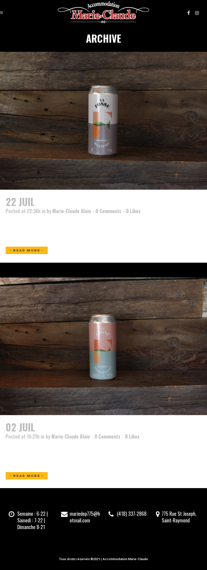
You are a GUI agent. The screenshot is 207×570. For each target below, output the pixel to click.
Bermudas (59, 427)
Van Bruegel (64, 201)
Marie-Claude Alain (71, 211)
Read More (26, 250)
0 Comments (108, 211)
